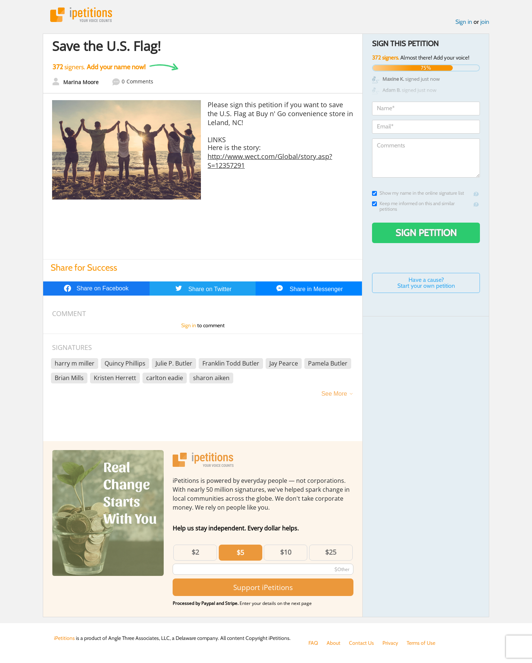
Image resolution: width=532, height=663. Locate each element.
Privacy (390, 643)
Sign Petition (426, 232)
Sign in (463, 21)
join (484, 21)
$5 (240, 552)
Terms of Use (421, 643)
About (333, 643)
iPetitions (81, 14)
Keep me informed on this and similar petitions (413, 206)
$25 (330, 552)
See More (334, 394)
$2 (195, 552)
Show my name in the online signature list (418, 193)
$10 (285, 552)
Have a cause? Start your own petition (426, 282)
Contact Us (361, 643)
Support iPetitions (263, 587)
